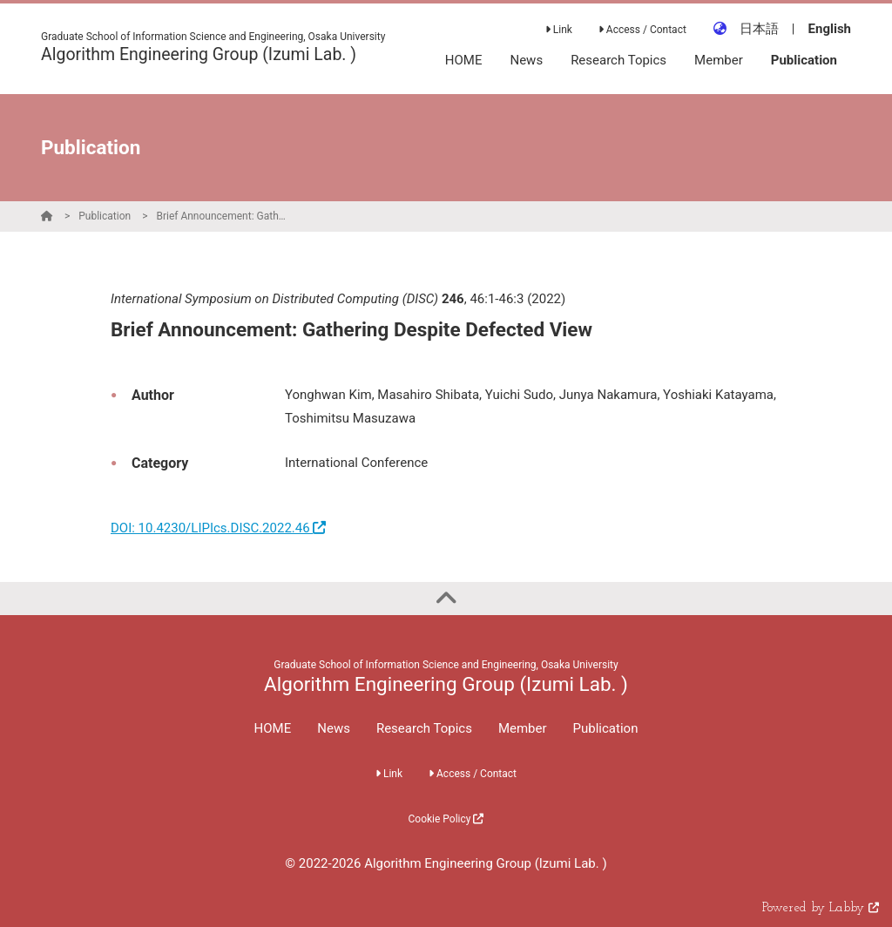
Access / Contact (642, 30)
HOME (273, 728)
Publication (104, 216)
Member (522, 728)
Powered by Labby (820, 908)
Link (558, 30)
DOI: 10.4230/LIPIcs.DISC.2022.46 (218, 528)
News (333, 728)
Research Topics (424, 728)
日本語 (759, 29)
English (829, 29)
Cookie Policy (446, 819)
